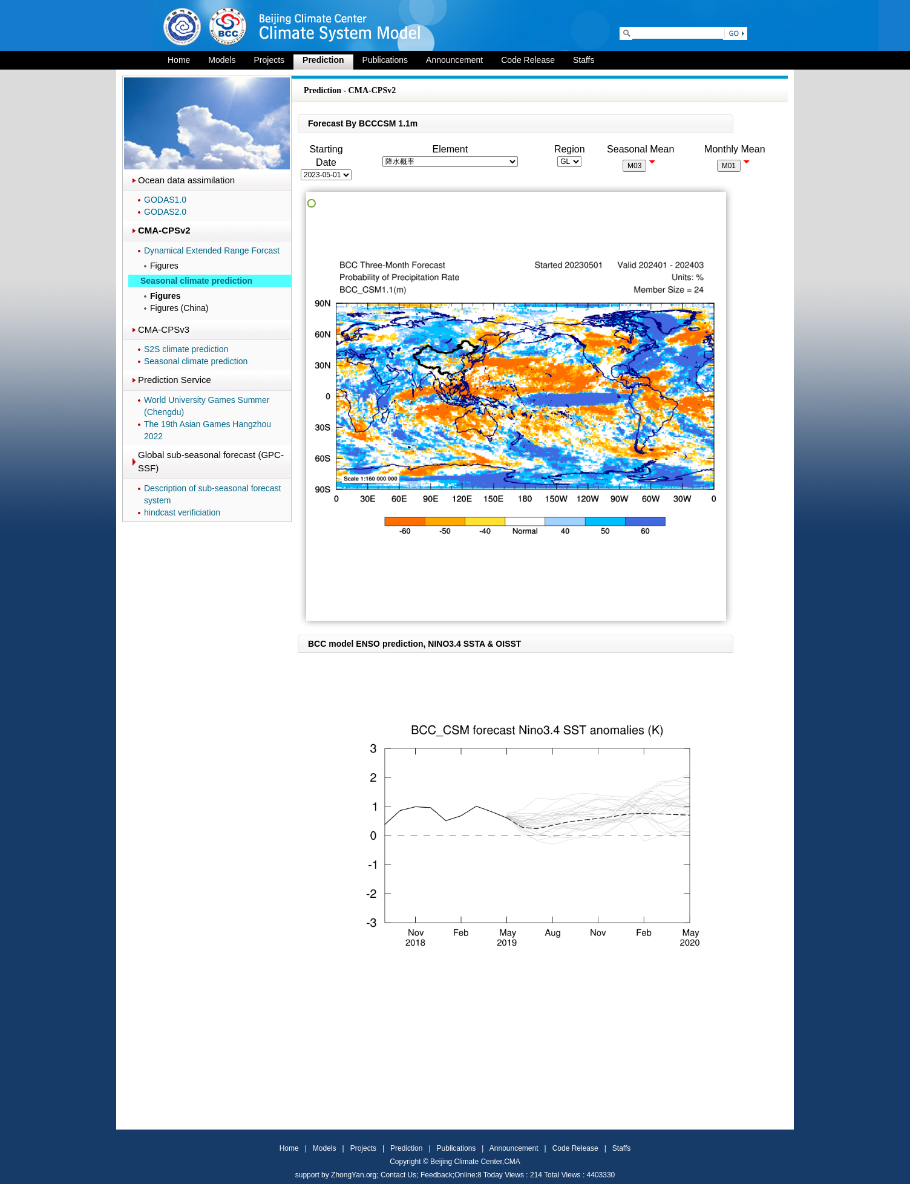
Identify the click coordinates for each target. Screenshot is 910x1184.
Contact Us (398, 1175)
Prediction (323, 60)
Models (221, 60)
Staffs (584, 60)
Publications (385, 60)
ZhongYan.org (353, 1175)
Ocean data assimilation (186, 180)
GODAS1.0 (165, 199)
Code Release (528, 60)
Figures (164, 265)
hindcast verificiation (182, 512)
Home (179, 60)
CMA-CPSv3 (163, 329)
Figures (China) (179, 308)
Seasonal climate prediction (195, 361)
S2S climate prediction (186, 349)
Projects (269, 60)
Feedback (437, 1175)
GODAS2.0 (165, 212)
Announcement (454, 60)
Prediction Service (174, 379)
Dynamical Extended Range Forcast (212, 250)
